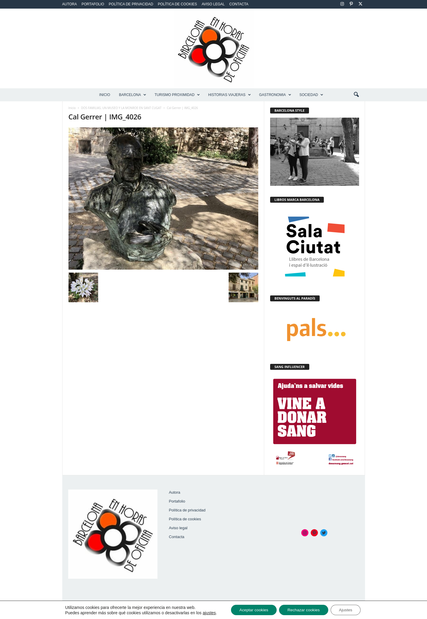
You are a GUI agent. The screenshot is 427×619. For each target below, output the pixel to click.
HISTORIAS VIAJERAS (229, 94)
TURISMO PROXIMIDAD (177, 94)
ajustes (207, 612)
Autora (69, 4)
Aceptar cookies (252, 609)
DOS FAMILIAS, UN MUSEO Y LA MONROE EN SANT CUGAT (121, 108)
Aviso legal (213, 4)
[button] (356, 94)
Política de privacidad (131, 4)
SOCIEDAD (311, 94)
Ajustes (347, 609)
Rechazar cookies (303, 609)
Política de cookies (177, 4)
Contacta (238, 4)
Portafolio (93, 4)
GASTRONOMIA (275, 94)
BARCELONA (132, 94)
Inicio (104, 95)
